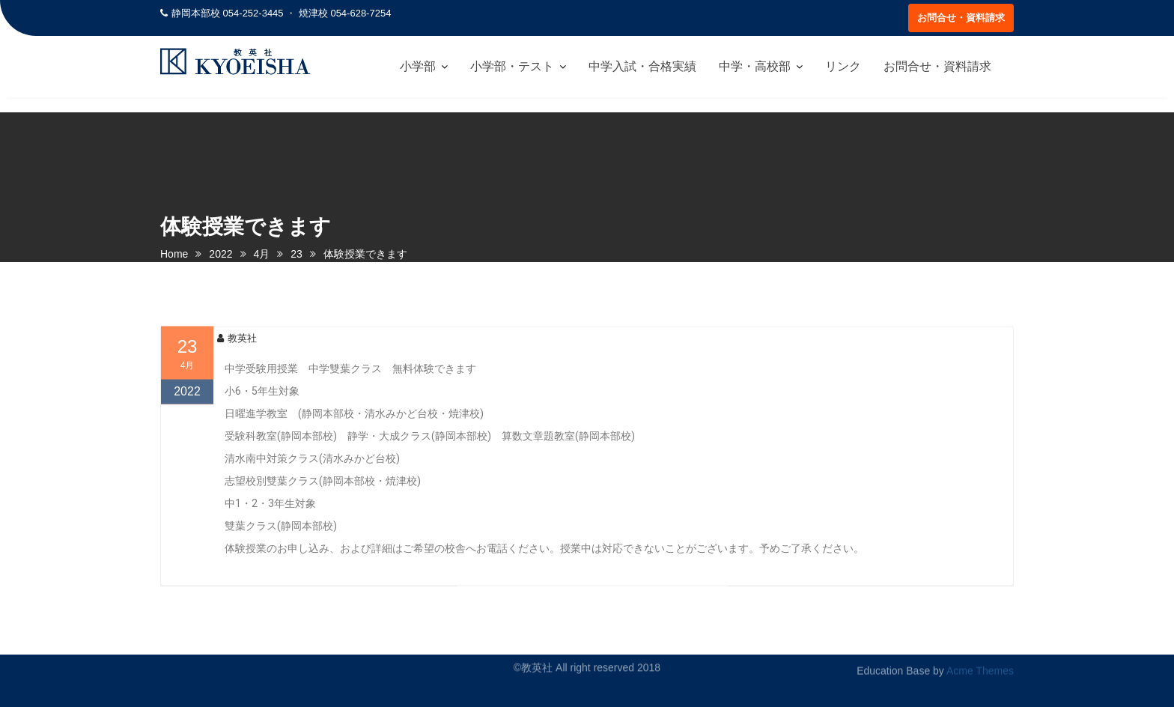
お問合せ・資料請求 (961, 17)
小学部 (418, 66)
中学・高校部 (755, 66)
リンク (843, 66)
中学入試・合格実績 (642, 66)
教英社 (237, 351)
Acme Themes (980, 667)
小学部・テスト (512, 66)
